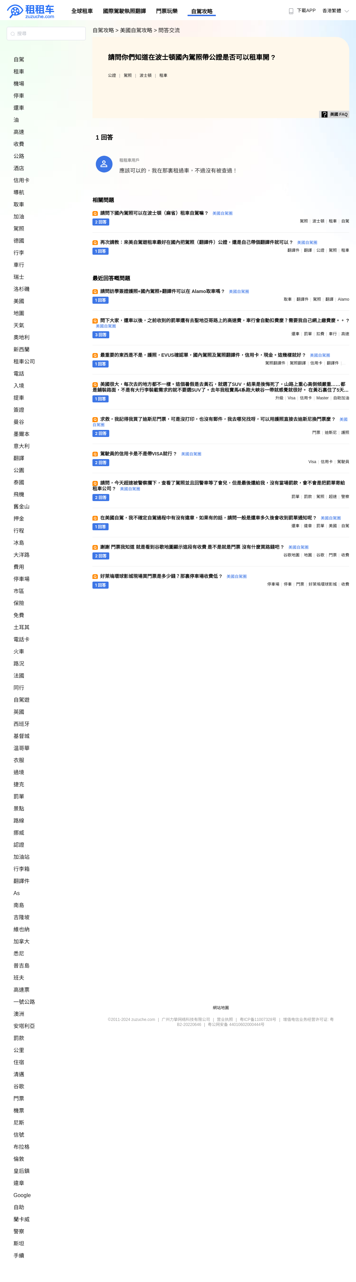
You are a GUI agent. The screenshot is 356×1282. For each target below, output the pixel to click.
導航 (18, 192)
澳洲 (18, 1014)
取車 (18, 204)
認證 (18, 845)
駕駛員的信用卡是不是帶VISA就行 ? (150, 453)
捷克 (18, 784)
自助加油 (341, 398)
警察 (18, 1231)
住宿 (18, 1062)
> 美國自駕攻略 (134, 30)
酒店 (18, 168)
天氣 (18, 325)
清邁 (18, 1074)
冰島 (18, 543)
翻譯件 (21, 881)
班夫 (18, 978)
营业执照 (225, 1019)
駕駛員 (343, 461)
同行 (18, 688)
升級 (279, 398)
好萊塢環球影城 (323, 584)
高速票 (21, 990)
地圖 (18, 313)
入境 (18, 386)
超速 (333, 496)
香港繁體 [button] (336, 10)
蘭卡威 (21, 1219)
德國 (18, 241)
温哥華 (21, 748)
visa (291, 398)
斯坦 (18, 1243)
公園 (18, 470)
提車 (18, 398)
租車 (18, 72)
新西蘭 (21, 349)
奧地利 (21, 337)
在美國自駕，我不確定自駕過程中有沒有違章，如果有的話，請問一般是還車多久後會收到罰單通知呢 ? (220, 518)
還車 (18, 108)
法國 (18, 676)
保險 (18, 603)
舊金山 (21, 506)
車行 (18, 265)
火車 (18, 651)
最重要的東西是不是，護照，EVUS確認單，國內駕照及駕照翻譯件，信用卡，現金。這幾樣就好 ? (215, 355)
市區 (18, 591)
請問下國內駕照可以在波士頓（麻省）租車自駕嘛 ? (166, 213)
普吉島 (21, 966)
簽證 (18, 410)
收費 (18, 144)
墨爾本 (21, 434)
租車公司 (24, 361)
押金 (18, 519)
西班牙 (21, 724)
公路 (18, 156)
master (322, 398)
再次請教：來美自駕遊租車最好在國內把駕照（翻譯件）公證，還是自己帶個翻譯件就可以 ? (208, 242)
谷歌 (18, 1086)
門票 (18, 1098)
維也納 (21, 929)
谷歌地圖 (291, 555)
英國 (18, 712)
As (16, 893)
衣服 (18, 760)
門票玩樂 (166, 11)
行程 (18, 531)
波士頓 (146, 75)
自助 (18, 1207)
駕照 (18, 229)
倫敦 (18, 1159)
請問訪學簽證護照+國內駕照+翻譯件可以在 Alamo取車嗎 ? (174, 291)
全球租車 (82, 11)
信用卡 (21, 180)
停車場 (21, 579)
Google (22, 1195)
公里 (18, 1050)
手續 (18, 1256)
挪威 (18, 833)
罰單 (18, 796)
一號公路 (24, 1002)
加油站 (21, 857)
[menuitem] (301, 8)
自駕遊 (21, 700)
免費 (18, 615)
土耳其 (21, 627)
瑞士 (18, 277)
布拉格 (21, 1147)
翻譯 (18, 458)
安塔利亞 (24, 1026)
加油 (18, 216)
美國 (18, 301)
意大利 (21, 446)
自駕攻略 (201, 11)
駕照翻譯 (298, 363)
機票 (18, 1111)
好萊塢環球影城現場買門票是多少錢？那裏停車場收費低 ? (173, 576)
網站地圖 (221, 1007)
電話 (18, 374)
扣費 (320, 334)
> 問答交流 (167, 30)
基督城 (21, 736)
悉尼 (18, 953)
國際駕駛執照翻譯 (124, 11)
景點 (18, 808)
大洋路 (21, 555)
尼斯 (18, 1123)
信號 (18, 1135)
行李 (18, 253)
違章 (18, 1183)
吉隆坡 (21, 917)
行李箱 (21, 869)
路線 (18, 821)
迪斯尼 (331, 432)
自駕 (18, 59)
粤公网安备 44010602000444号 (236, 1024)
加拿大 (21, 941)
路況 (18, 664)
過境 (18, 772)
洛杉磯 (21, 289)
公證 (112, 75)
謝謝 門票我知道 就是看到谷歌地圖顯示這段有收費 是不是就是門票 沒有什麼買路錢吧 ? (204, 547)
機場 (18, 84)
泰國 (18, 482)
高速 (18, 132)
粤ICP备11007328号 (258, 1019)
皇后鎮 (21, 1171)
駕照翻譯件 (275, 363)
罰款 (18, 1038)
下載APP (301, 10)
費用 (18, 567)
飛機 (18, 494)
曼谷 (18, 422)
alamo (343, 299)
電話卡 (21, 639)
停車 (18, 96)
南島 (18, 905)
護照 (345, 432)
